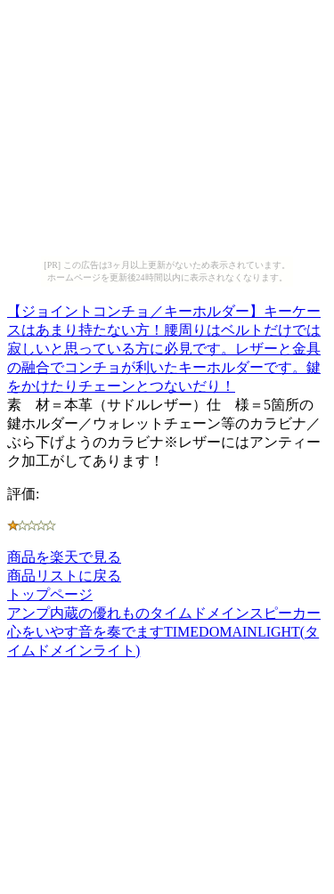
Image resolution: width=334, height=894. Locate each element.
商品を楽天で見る (64, 557)
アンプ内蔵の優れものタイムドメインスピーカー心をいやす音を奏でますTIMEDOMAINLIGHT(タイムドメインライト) (164, 631)
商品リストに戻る (64, 575)
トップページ (50, 594)
